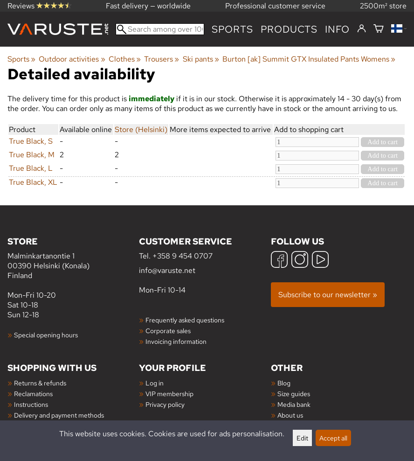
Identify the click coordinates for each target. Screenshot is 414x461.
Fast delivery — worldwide (148, 6)
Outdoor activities (72, 59)
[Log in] (361, 29)
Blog (283, 382)
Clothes (125, 59)
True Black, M (32, 155)
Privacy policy (165, 404)
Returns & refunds (40, 382)
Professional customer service (275, 6)
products (289, 29)
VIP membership (169, 393)
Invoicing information (176, 341)
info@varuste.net (167, 270)
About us (290, 415)
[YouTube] (320, 260)
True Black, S (31, 141)
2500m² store (383, 6)
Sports (232, 29)
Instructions (31, 404)
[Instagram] (299, 260)
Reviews (39, 6)
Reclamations (33, 393)
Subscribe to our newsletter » (327, 295)
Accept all (333, 437)
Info (337, 29)
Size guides (293, 393)
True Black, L (31, 168)
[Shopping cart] (378, 29)
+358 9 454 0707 (182, 256)
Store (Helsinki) (141, 129)
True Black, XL (33, 182)
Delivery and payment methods (59, 415)
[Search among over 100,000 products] (160, 29)
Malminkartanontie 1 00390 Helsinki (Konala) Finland (73, 257)
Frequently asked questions (184, 319)
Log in (154, 382)
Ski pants (201, 59)
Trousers (161, 59)
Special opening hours (46, 334)
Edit (302, 437)
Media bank (293, 404)
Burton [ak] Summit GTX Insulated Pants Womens (308, 59)
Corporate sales (168, 330)
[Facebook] (279, 260)
